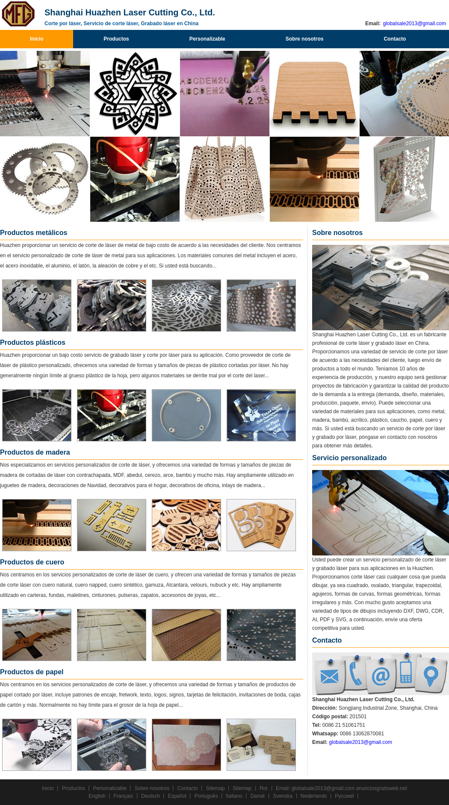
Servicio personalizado (349, 457)
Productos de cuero (32, 562)
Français (123, 796)
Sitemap (215, 788)
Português (206, 796)
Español (177, 796)
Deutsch (150, 796)
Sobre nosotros (305, 39)
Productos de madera (35, 452)
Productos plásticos (32, 342)
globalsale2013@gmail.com (413, 23)
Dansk (257, 796)
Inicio (36, 39)
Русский (344, 796)
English (97, 796)
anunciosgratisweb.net (381, 788)
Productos (116, 39)
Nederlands (314, 796)
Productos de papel (31, 672)
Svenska (282, 796)
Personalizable (207, 39)
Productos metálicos (33, 232)
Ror (264, 788)
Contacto (395, 39)
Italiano (234, 796)
